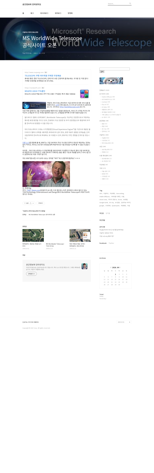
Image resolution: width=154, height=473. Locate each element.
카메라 (105, 152)
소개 (57, 105)
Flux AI (105, 104)
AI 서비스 (106, 117)
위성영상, (123, 274)
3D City (105, 129)
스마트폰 (106, 176)
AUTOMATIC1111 (108, 99)
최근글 (101, 281)
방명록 (70, 13)
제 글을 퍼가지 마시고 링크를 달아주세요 (111, 298)
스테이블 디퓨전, (116, 265)
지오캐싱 (103, 165)
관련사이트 (121, 459)
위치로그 (58, 13)
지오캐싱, (112, 262)
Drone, (120, 268)
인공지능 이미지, (126, 271)
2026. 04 (115, 336)
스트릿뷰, (108, 274)
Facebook (103, 311)
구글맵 (105, 138)
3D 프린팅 (106, 161)
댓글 (23, 255)
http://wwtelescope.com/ (70, 107)
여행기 (105, 179)
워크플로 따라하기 (108, 112)
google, (101, 274)
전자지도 (106, 131)
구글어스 (104, 135)
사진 (102, 146)
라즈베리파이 (107, 159)
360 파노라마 (107, 150)
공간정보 (104, 121)
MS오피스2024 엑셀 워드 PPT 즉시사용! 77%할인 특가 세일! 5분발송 (50, 94)
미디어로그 (44, 13)
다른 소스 (25, 142)
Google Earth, (103, 271)
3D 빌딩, (117, 271)
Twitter (111, 311)
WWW (105, 174)
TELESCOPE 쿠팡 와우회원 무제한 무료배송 (43, 75)
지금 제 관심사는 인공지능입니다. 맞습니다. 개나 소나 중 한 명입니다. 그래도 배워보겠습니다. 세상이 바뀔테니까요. (53, 268)
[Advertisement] (115, 221)
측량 (105, 126)
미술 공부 (106, 171)
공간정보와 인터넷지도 (31, 4)
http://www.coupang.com (34, 72)
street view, (103, 268)
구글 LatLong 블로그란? (106, 304)
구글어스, (106, 262)
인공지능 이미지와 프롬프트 (30, 459)
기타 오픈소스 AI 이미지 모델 (111, 115)
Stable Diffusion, (104, 265)
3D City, (111, 271)
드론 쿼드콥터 (105, 155)
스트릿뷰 (106, 140)
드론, (123, 265)
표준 (104, 124)
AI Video (106, 107)
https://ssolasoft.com (33, 88)
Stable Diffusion (108, 97)
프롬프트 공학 (107, 110)
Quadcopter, (116, 274)
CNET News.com (33, 190)
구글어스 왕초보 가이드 (106, 301)
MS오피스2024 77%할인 (35, 91)
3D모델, (125, 268)
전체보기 (104, 90)
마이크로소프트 (108, 143)
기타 (102, 168)
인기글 (108, 281)
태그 (32, 13)
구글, (128, 274)
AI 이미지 (104, 94)
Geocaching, (120, 262)
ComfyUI (106, 102)
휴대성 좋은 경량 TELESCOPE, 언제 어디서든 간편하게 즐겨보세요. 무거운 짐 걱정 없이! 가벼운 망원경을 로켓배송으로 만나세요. (56, 79)
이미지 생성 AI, (112, 268)
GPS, (101, 262)
